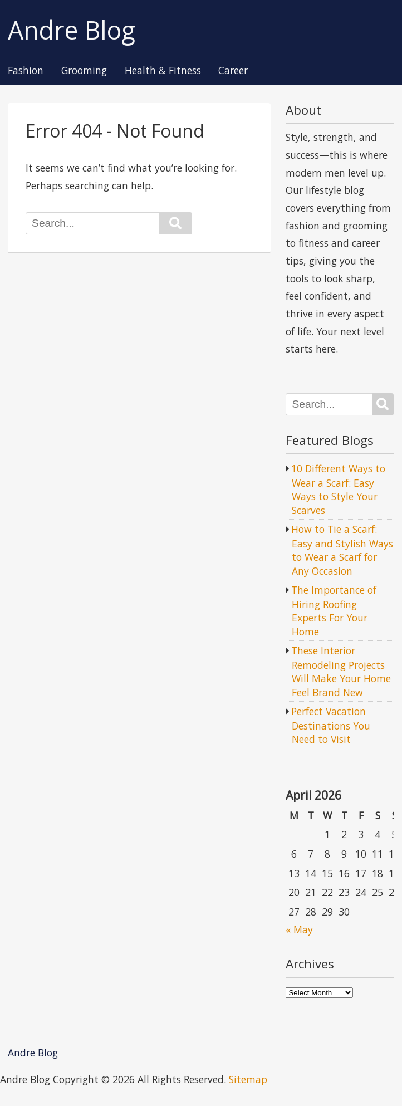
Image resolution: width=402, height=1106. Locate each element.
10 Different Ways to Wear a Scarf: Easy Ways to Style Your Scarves (338, 489)
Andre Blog (71, 30)
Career (233, 71)
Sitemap (248, 1079)
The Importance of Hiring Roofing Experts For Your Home (333, 610)
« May (299, 929)
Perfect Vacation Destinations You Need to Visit (330, 725)
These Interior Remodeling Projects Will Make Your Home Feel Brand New (341, 671)
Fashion (25, 71)
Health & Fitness (163, 71)
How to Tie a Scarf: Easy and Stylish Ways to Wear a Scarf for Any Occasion (342, 550)
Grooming (84, 71)
